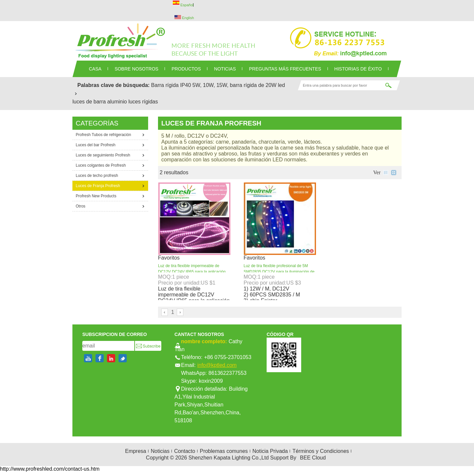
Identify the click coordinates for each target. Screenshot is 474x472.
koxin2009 (211, 381)
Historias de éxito (358, 68)
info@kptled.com (216, 365)
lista (385, 172)
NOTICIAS (225, 68)
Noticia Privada (270, 451)
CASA (95, 68)
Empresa (135, 451)
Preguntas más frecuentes (285, 68)
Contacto (184, 451)
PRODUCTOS (186, 68)
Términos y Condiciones (320, 451)
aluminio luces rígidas (132, 101)
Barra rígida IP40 (171, 85)
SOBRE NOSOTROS (136, 68)
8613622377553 (227, 373)
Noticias (160, 451)
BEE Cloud (313, 457)
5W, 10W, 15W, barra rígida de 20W (234, 85)
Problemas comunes (224, 451)
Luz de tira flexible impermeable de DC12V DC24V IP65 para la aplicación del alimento (191, 272)
